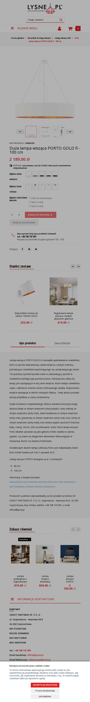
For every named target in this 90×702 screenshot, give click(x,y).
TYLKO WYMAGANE (45, 691)
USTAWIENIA (45, 696)
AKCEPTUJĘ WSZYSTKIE (45, 685)
